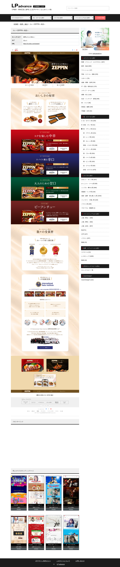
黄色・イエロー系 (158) (90, 145)
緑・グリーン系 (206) (89, 149)
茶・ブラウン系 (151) (89, 133)
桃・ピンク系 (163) (89, 161)
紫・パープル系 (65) (89, 157)
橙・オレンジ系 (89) (89, 141)
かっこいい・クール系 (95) (89, 183)
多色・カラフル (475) (89, 169)
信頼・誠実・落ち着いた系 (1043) (91, 196)
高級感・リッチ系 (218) (88, 191)
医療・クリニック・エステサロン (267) (93, 62)
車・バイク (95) (86, 103)
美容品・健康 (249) (87, 107)
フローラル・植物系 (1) (88, 208)
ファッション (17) (86, 70)
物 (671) (83, 230)
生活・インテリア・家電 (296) (90, 98)
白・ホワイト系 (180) (89, 120)
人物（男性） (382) (87, 222)
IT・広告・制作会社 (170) (89, 86)
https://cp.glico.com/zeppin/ (31, 43)
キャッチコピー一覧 (87, 270)
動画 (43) (84, 260)
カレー (25, 40)
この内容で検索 (100, 18)
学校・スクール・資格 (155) (89, 74)
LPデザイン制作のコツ (43, 561)
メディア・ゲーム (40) (88, 90)
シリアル (38, 507)
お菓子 (18, 507)
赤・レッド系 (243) (89, 137)
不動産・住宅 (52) (86, 111)
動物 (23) (84, 242)
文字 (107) (84, 234)
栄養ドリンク (55, 507)
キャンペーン (37, 546)
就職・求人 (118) (86, 94)
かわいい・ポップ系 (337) (89, 179)
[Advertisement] (45, 447)
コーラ (69, 507)
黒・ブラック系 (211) (89, 129)
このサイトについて (63, 561)
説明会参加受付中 (97, 53)
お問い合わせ (80, 561)
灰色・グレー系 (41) (89, 125)
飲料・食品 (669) (86, 66)
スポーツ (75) (85, 78)
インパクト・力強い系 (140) (89, 200)
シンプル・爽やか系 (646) (89, 187)
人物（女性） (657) (87, 226)
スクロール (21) (86, 252)
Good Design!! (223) (87, 280)
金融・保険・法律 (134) (88, 82)
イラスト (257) (85, 238)
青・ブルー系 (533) (89, 153)
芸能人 (34, 507)
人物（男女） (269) (87, 218)
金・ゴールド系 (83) (89, 165)
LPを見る (19, 509)
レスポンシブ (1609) (87, 256)
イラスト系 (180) (86, 204)
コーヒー (72, 546)
